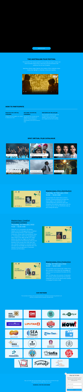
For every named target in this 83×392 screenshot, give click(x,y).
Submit (74, 389)
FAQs (64, 2)
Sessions (60, 2)
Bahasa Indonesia (74, 2)
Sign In (67, 2)
